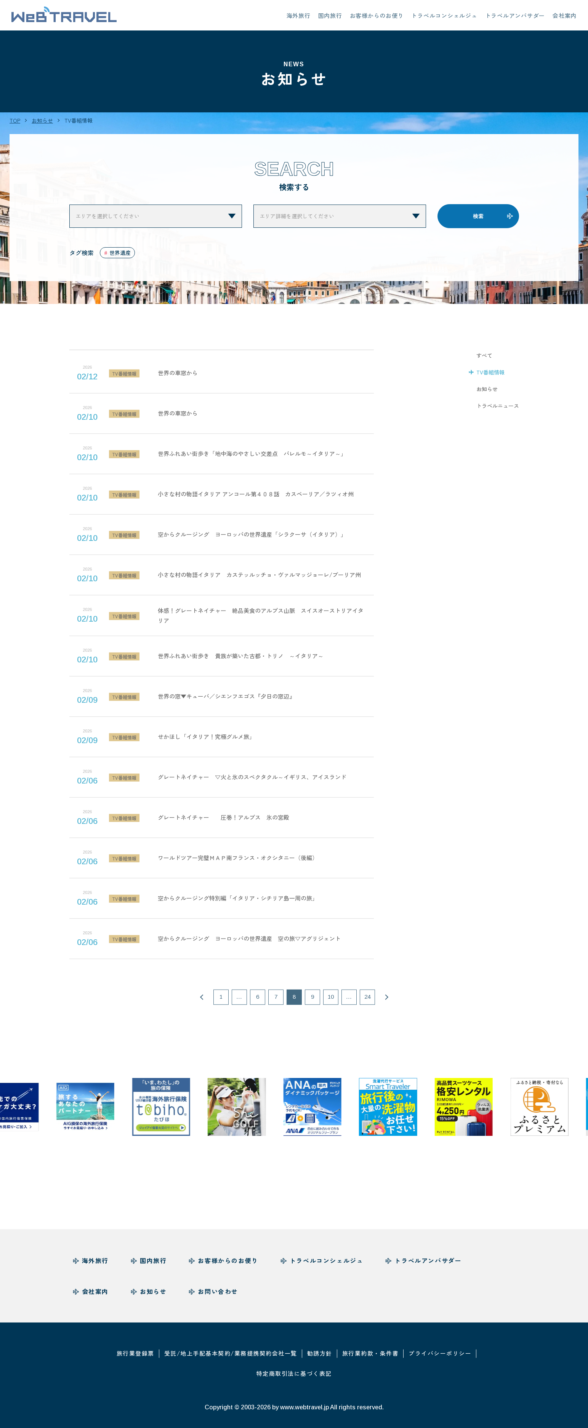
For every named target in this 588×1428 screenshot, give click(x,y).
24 (367, 1001)
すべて (484, 359)
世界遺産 (120, 252)
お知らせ (487, 393)
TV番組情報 (490, 376)
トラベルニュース (497, 410)
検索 (478, 216)
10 (331, 1001)
